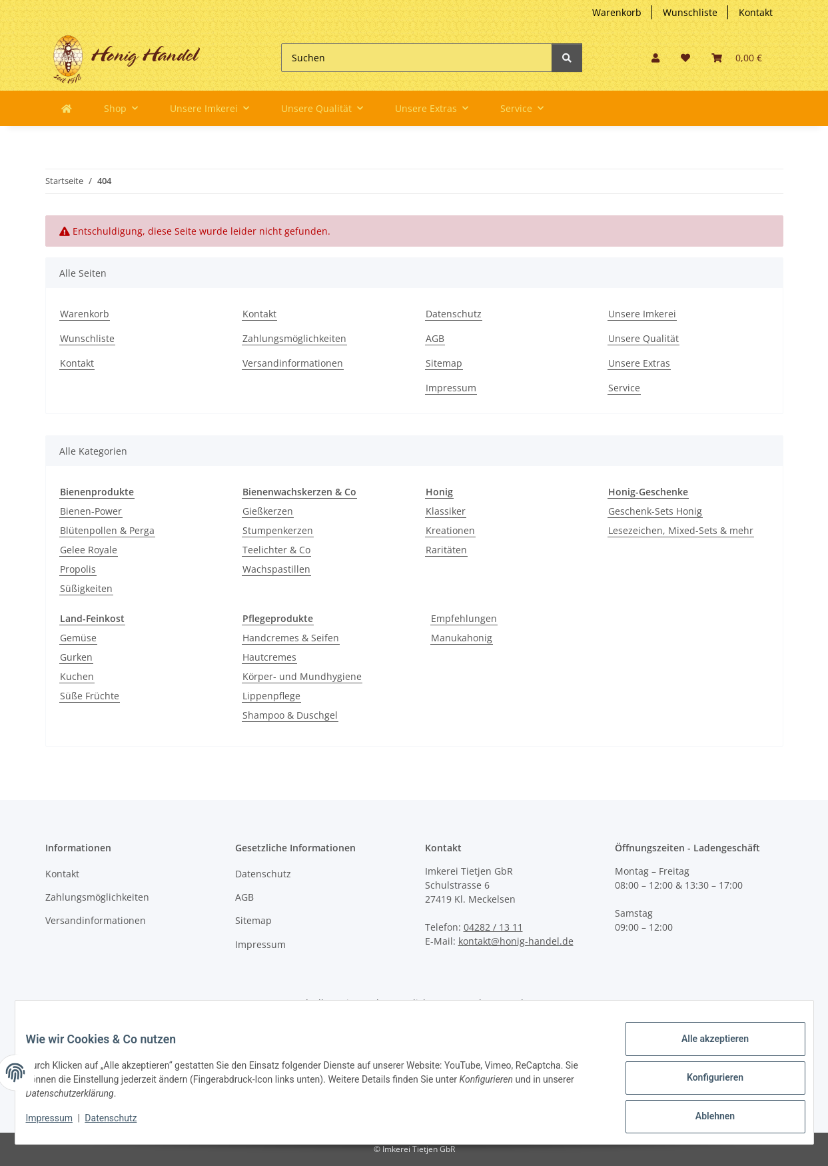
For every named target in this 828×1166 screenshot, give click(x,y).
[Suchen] (416, 57)
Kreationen (450, 530)
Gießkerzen (267, 511)
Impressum (451, 387)
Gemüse (78, 637)
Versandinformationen (292, 363)
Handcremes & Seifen (290, 637)
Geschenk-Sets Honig (655, 511)
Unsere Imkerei (642, 313)
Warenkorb (616, 12)
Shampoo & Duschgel (290, 715)
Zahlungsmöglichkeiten (294, 338)
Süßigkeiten (86, 588)
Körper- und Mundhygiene (302, 676)
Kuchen (77, 676)
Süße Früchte (89, 695)
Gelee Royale (88, 549)
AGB (435, 338)
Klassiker (446, 511)
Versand (505, 1003)
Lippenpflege (271, 695)
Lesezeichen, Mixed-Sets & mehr (680, 530)
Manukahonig (461, 637)
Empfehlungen (464, 618)
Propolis (78, 569)
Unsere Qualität (643, 338)
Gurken (76, 657)
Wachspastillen (276, 569)
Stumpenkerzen (277, 530)
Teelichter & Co (276, 549)
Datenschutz (454, 313)
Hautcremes (269, 657)
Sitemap (444, 363)
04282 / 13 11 (493, 927)
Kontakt (756, 12)
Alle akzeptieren (704, 1049)
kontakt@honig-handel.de (516, 941)
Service (624, 387)
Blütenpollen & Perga (107, 530)
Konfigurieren (704, 1084)
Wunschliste (690, 12)
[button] (655, 58)
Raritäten (446, 549)
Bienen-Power (91, 511)
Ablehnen (704, 1118)
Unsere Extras (639, 363)
